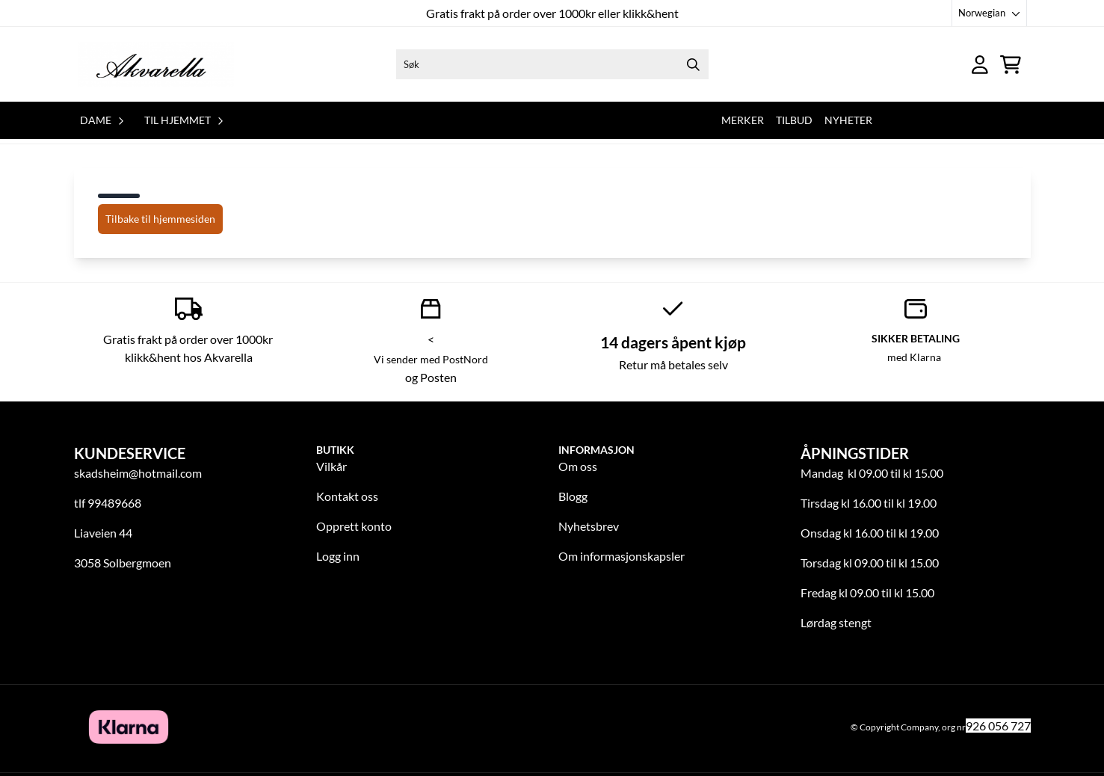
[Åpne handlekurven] (1010, 64)
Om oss (577, 466)
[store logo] (156, 64)
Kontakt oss (347, 496)
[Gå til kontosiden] (980, 64)
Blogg (573, 496)
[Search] (694, 64)
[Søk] (552, 64)
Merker (742, 120)
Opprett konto (354, 526)
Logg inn (338, 556)
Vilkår (331, 466)
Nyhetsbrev (588, 526)
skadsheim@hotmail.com (138, 473)
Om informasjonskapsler (621, 556)
